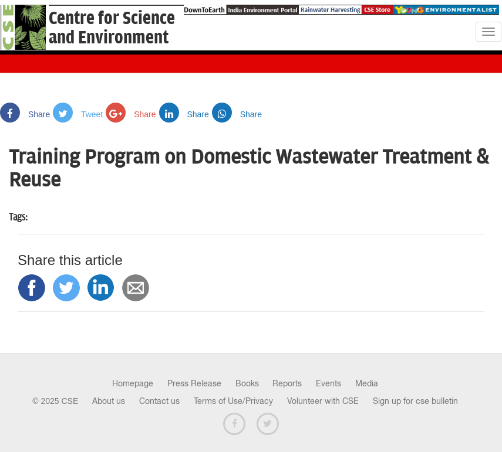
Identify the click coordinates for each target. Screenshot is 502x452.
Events (328, 383)
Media (366, 383)
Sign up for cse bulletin (415, 401)
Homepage (132, 383)
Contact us (159, 401)
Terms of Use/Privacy (233, 401)
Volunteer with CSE (323, 401)
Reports (287, 383)
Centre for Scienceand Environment (112, 28)
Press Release (194, 383)
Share (25, 114)
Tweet (78, 114)
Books (247, 383)
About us (108, 401)
